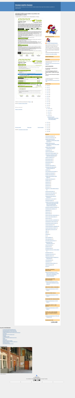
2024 (48, 89)
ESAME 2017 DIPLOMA (49, 173)
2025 (48, 87)
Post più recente (18, 127)
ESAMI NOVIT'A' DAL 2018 (50, 198)
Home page (29, 127)
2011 (48, 125)
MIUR (46, 232)
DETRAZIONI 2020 (48, 162)
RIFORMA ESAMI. (48, 252)
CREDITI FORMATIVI (49, 157)
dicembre (49, 108)
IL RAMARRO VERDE (6, 336)
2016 (48, 103)
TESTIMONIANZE (48, 260)
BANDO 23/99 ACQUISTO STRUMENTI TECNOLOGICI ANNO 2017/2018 (52, 140)
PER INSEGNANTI (48, 239)
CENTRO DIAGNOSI (49, 151)
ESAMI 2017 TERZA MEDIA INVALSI (52, 188)
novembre (49, 110)
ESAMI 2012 (47, 182)
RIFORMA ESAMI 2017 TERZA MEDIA (52, 249)
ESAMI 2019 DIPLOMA (49, 194)
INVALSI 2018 (47, 213)
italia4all (4, 338)
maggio (49, 113)
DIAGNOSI (47, 163)
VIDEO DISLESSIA (48, 264)
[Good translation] (35, 380)
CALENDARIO (48, 150)
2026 (48, 85)
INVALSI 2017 (47, 212)
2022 (48, 92)
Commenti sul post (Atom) (23, 129)
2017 (48, 101)
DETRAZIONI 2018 (48, 159)
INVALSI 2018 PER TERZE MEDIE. (51, 215)
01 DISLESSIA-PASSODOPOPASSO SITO (9, 329)
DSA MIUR (4, 335)
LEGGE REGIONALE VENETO (50, 227)
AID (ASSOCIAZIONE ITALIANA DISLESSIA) (9, 330)
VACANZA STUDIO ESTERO (22, 103)
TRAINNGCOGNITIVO (6, 342)
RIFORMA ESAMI (48, 248)
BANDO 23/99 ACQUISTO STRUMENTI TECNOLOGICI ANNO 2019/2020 (52, 144)
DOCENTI (47, 169)
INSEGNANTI (47, 210)
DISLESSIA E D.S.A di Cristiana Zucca (8, 334)
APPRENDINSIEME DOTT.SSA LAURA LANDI (10, 331)
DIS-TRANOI (5, 333)
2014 (48, 107)
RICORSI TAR (48, 246)
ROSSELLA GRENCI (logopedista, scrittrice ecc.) (10, 341)
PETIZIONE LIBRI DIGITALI (50, 240)
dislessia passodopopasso (52, 43)
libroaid (46, 266)
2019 (48, 98)
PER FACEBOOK (48, 237)
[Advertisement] (24, 118)
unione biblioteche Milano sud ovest (8, 343)
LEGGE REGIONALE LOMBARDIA (51, 226)
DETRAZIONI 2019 (48, 160)
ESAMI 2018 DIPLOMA (49, 191)
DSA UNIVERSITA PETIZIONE (50, 171)
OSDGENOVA (5, 339)
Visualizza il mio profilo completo (51, 54)
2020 (48, 96)
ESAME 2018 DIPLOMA (49, 174)
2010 (48, 127)
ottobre (49, 112)
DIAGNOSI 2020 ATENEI (49, 165)
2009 (48, 129)
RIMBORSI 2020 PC (49, 255)
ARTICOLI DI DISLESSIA (49, 137)
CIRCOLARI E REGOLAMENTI (50, 153)
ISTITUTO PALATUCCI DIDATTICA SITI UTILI (10, 337)
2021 (48, 94)
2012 (48, 124)
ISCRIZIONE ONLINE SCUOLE (51, 223)
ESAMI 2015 (47, 183)
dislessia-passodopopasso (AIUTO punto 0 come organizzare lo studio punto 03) (52, 283)
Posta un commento (18, 109)
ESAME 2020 (47, 180)
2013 (48, 122)
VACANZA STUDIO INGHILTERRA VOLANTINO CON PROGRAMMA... (52, 118)
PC (46, 235)
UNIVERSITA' (47, 261)
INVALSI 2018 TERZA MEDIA (50, 216)
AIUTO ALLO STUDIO (49, 136)
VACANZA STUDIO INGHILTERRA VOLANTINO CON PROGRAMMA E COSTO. (27, 14)
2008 (48, 131)
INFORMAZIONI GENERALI (50, 208)
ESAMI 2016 (47, 185)
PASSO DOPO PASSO (23, 5)
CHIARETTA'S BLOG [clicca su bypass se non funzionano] (11, 332)
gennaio (49, 115)
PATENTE (47, 234)
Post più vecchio (40, 127)
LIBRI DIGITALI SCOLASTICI (50, 229)
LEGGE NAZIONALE (49, 224)
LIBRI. (46, 231)
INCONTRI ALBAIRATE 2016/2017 (51, 207)
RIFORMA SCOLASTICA (49, 254)
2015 (48, 105)
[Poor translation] (39, 380)
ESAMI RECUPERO (49, 200)
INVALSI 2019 (47, 218)
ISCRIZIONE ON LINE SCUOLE (51, 221)
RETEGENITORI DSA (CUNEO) (7, 340)
